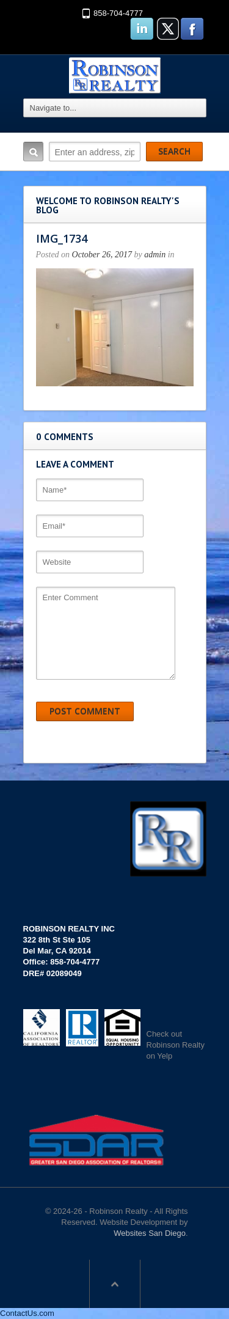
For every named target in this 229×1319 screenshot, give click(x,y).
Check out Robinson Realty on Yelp (176, 1044)
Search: (33, 151)
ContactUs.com (27, 1313)
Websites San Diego (150, 1233)
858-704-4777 (118, 13)
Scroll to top (114, 1283)
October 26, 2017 (102, 254)
